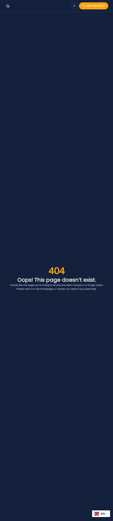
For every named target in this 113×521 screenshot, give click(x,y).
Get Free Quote (93, 6)
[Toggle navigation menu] (74, 5)
